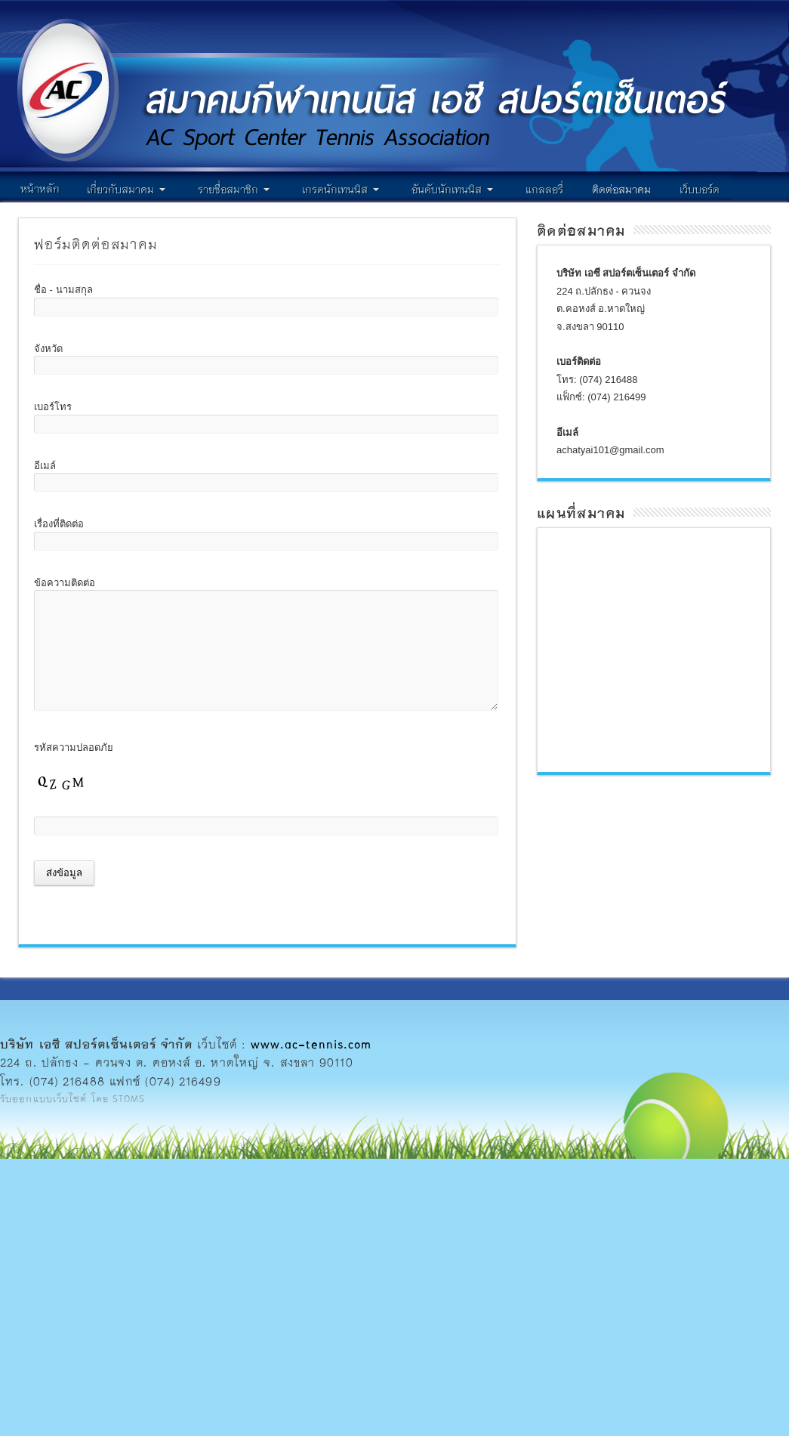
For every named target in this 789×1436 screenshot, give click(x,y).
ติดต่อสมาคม (621, 188)
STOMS (129, 1098)
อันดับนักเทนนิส (452, 188)
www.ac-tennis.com (311, 1043)
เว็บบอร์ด (700, 188)
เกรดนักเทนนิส (340, 188)
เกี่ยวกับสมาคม (126, 188)
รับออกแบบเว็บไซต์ (43, 1098)
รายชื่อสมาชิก (234, 188)
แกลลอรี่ (544, 188)
